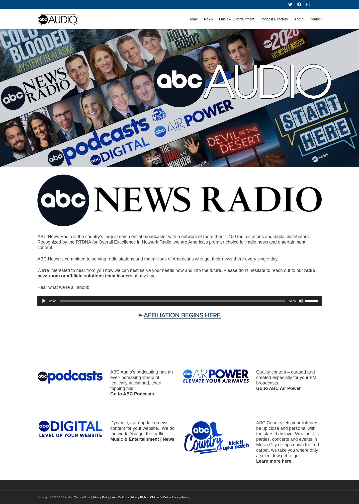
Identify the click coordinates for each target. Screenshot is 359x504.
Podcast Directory (274, 19)
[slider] (172, 301)
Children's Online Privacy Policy (169, 497)
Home (193, 19)
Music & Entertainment (236, 19)
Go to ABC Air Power (278, 388)
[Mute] (301, 301)
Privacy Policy (100, 497)
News (208, 19)
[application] (179, 301)
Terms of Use (82, 497)
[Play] (43, 301)
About (298, 19)
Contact (316, 19)
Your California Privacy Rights (130, 497)
